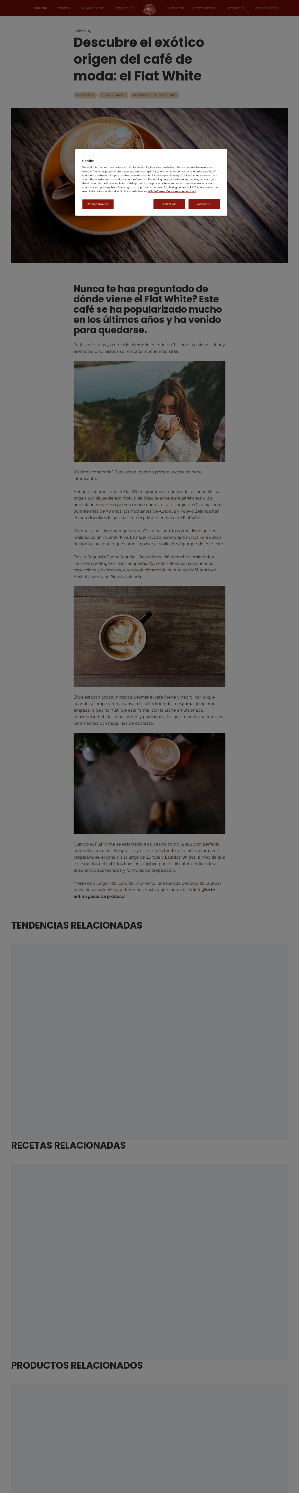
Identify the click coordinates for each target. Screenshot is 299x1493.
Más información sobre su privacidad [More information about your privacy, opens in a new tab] (172, 191)
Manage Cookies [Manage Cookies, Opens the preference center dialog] (98, 204)
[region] (151, 182)
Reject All (169, 204)
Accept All (204, 204)
